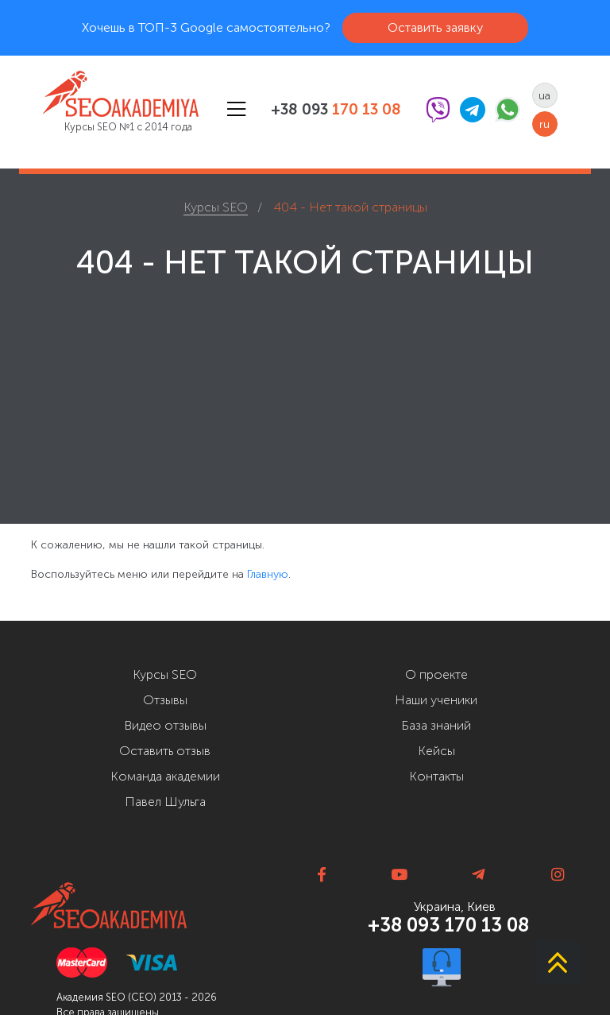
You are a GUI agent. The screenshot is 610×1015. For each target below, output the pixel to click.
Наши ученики (436, 700)
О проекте (436, 674)
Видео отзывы (165, 725)
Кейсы (436, 750)
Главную (267, 574)
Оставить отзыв (164, 750)
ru (544, 124)
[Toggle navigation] (236, 109)
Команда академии (165, 776)
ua (544, 96)
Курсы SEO (165, 674)
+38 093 (336, 110)
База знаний (436, 725)
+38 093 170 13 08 (448, 925)
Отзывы (165, 700)
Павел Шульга (165, 801)
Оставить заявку (435, 27)
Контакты (436, 776)
